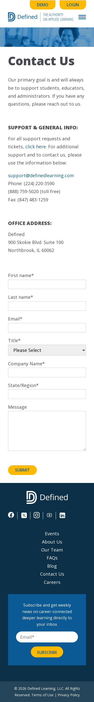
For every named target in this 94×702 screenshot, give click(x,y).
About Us (52, 542)
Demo (42, 4)
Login (73, 4)
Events (52, 534)
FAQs (52, 558)
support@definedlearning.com (41, 175)
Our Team (52, 550)
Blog (52, 566)
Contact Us (52, 574)
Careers (52, 582)
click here (35, 147)
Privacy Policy (69, 695)
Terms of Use (42, 695)
